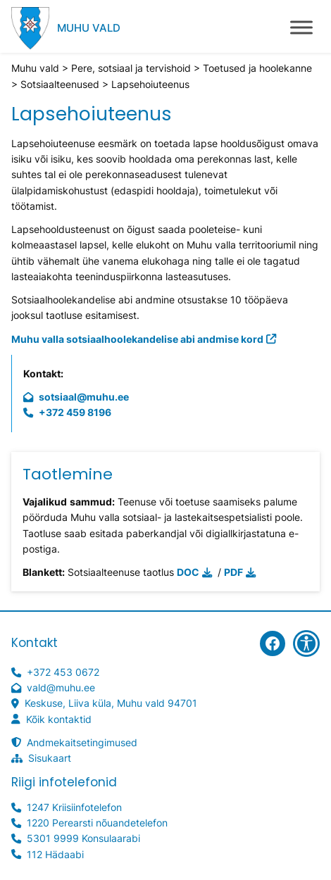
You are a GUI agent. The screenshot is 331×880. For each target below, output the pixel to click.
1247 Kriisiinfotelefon (74, 807)
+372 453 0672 (63, 672)
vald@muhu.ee (61, 687)
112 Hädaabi (55, 854)
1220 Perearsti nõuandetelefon (97, 823)
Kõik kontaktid (59, 719)
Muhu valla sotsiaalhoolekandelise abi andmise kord (137, 339)
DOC (188, 572)
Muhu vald (88, 27)
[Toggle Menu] (301, 27)
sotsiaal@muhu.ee (84, 397)
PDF (233, 572)
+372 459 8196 (75, 412)
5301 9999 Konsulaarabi (83, 838)
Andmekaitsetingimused (82, 742)
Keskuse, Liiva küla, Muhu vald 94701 (111, 703)
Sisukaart (49, 758)
